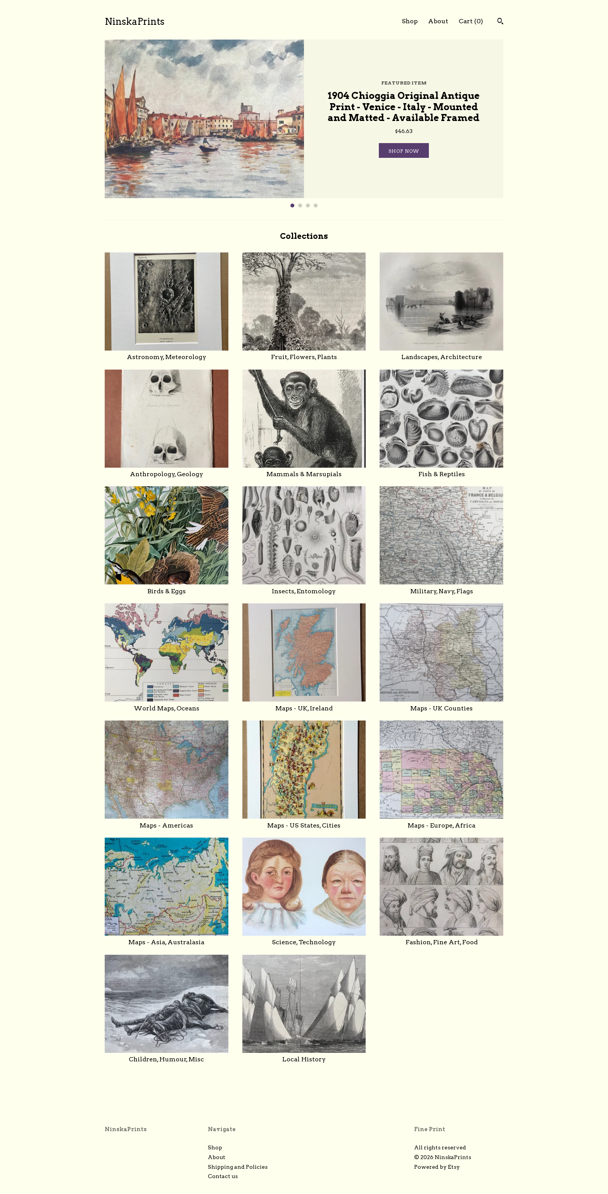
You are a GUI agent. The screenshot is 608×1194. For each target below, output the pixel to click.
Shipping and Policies (238, 1167)
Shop (410, 21)
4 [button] (316, 205)
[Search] (500, 22)
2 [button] (300, 205)
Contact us (223, 1176)
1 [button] (292, 205)
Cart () (471, 21)
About (438, 21)
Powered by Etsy (437, 1167)
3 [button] (308, 205)
